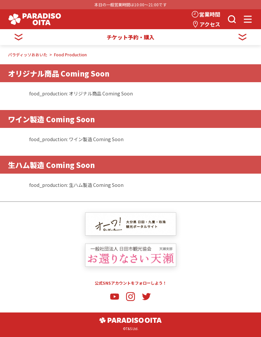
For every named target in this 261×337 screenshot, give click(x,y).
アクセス (209, 24)
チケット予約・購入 (130, 37)
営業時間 (209, 14)
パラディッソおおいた (27, 54)
